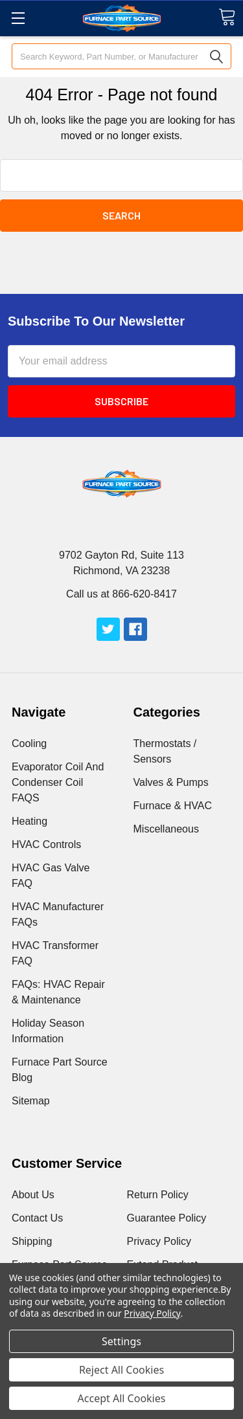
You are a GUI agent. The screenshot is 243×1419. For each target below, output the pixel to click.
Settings (121, 1341)
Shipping (32, 1241)
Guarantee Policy (167, 1217)
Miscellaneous (166, 828)
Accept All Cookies (122, 1398)
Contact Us (37, 1217)
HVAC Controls (46, 844)
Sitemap (31, 1100)
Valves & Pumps (171, 782)
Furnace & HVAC (173, 805)
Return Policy (158, 1194)
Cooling (29, 743)
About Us (33, 1194)
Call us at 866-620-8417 (121, 593)
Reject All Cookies (121, 1370)
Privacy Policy (159, 1241)
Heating (29, 821)
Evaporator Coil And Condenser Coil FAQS (58, 782)
